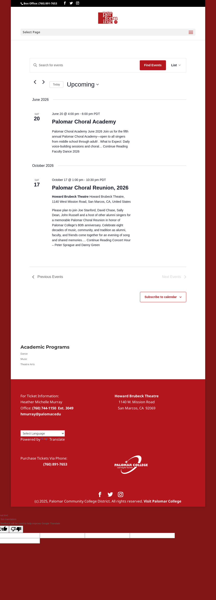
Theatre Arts (27, 364)
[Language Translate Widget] (42, 433)
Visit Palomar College (162, 501)
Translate (53, 439)
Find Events (153, 65)
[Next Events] (43, 82)
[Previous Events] (34, 82)
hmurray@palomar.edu (40, 414)
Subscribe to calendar (161, 297)
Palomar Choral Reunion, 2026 (90, 188)
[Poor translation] (16, 529)
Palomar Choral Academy (84, 122)
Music (23, 359)
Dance (24, 353)
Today (56, 84)
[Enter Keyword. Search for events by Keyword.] (85, 65)
